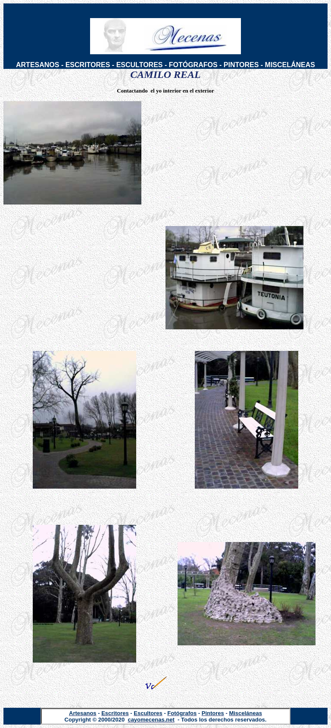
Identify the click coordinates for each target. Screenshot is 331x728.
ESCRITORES (88, 64)
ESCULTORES (139, 64)
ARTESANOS (37, 64)
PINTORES (241, 64)
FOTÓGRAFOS (193, 64)
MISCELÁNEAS (290, 64)
